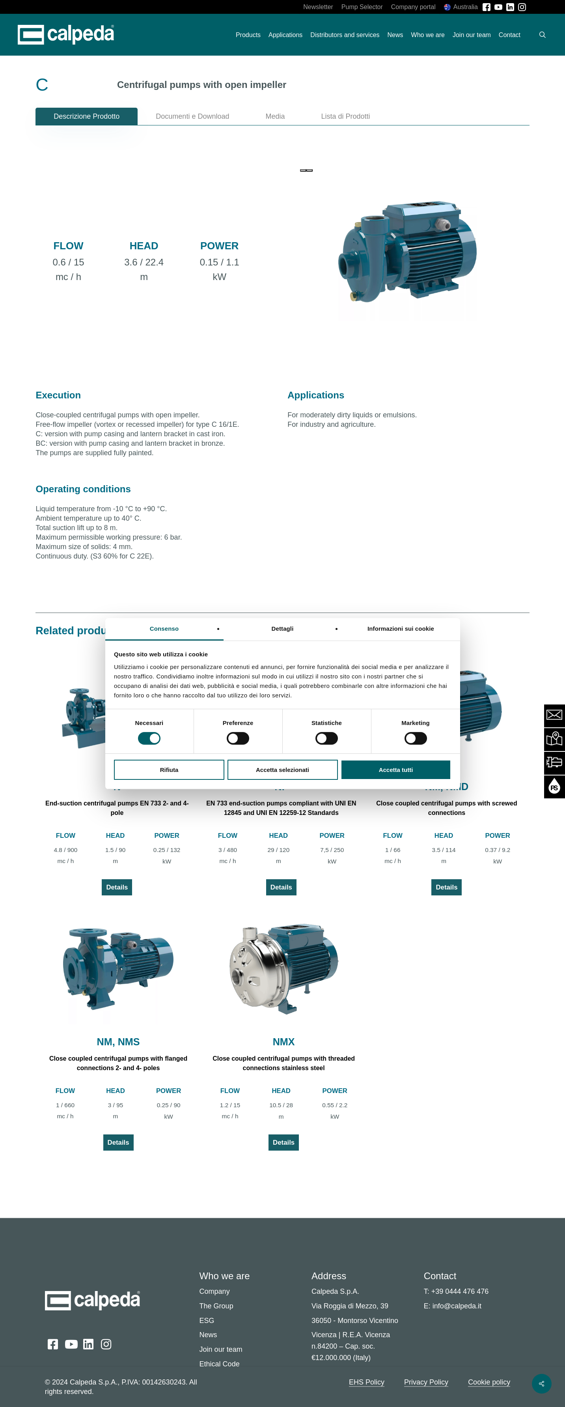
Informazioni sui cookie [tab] (400, 628)
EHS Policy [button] (366, 1382)
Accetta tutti (396, 769)
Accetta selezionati (282, 769)
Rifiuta (169, 769)
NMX (284, 1041)
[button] (86, 116)
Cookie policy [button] (489, 1382)
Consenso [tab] (164, 628)
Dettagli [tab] (283, 628)
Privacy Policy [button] (426, 1382)
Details (117, 887)
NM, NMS (118, 1041)
